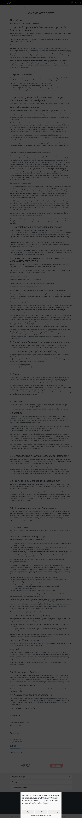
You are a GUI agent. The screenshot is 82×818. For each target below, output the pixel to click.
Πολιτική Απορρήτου (45, 815)
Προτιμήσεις (54, 812)
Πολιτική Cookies (35, 815)
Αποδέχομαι (28, 812)
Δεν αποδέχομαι (41, 812)
